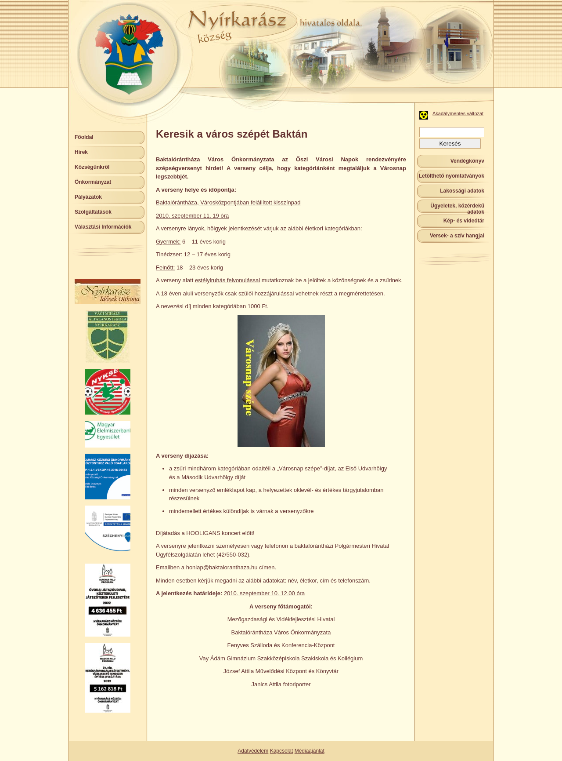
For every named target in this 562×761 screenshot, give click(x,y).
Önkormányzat (93, 182)
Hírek (81, 152)
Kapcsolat (281, 751)
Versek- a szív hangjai (457, 236)
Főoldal (84, 137)
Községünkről (92, 167)
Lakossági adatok (462, 191)
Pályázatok (88, 197)
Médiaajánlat (309, 751)
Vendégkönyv (467, 161)
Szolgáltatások (93, 212)
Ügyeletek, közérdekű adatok (457, 209)
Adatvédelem (253, 751)
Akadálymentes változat (457, 113)
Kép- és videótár (463, 221)
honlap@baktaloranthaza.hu (222, 567)
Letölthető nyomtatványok (451, 176)
